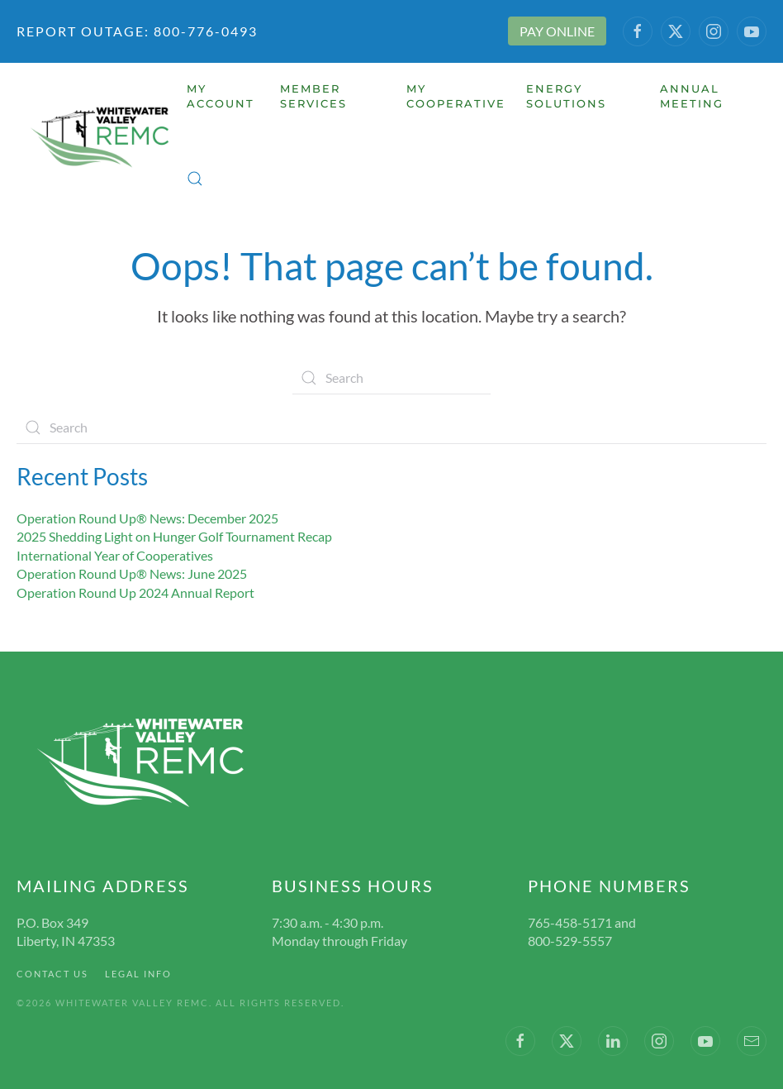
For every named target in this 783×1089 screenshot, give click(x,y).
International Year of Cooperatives (115, 555)
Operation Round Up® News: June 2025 (132, 573)
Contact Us (52, 973)
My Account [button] (220, 96)
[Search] (391, 377)
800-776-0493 (203, 31)
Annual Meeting (692, 96)
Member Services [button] (313, 96)
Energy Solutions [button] (566, 96)
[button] (195, 179)
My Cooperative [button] (455, 96)
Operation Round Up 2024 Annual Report (135, 592)
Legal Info (138, 973)
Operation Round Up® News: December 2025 (147, 518)
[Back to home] (102, 136)
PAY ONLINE (557, 31)
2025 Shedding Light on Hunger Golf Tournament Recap (174, 536)
